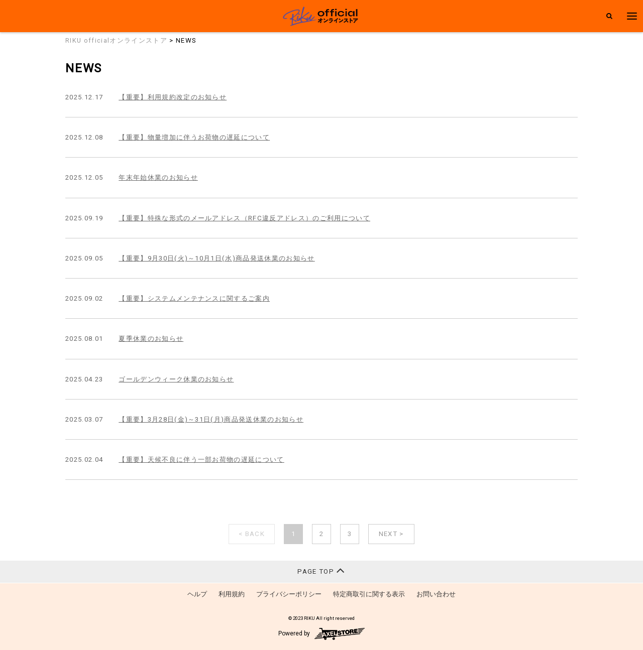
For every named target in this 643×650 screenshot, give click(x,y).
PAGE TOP (321, 570)
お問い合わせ (436, 594)
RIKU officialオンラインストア (116, 40)
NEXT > (391, 534)
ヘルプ (197, 594)
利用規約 (232, 594)
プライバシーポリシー (289, 594)
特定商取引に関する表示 (369, 594)
